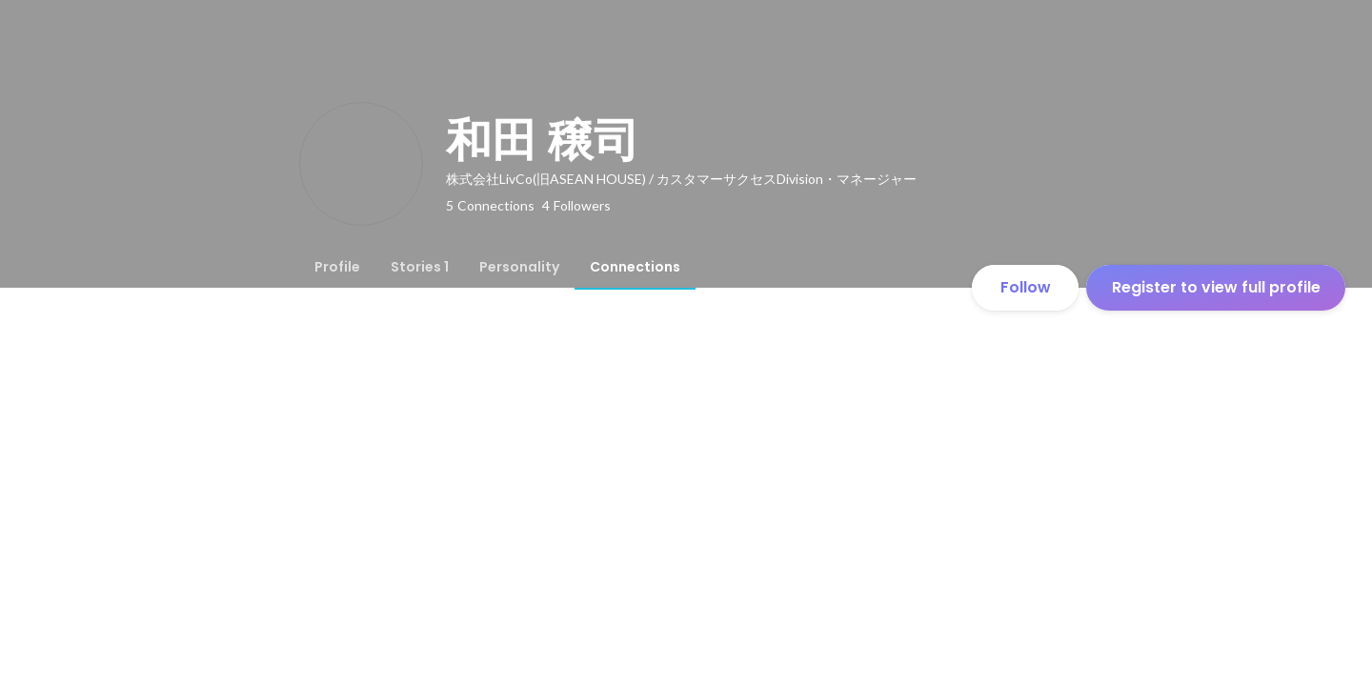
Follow (1025, 287)
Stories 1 (420, 266)
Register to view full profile (1216, 287)
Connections (635, 266)
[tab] (337, 267)
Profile (337, 266)
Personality (519, 266)
